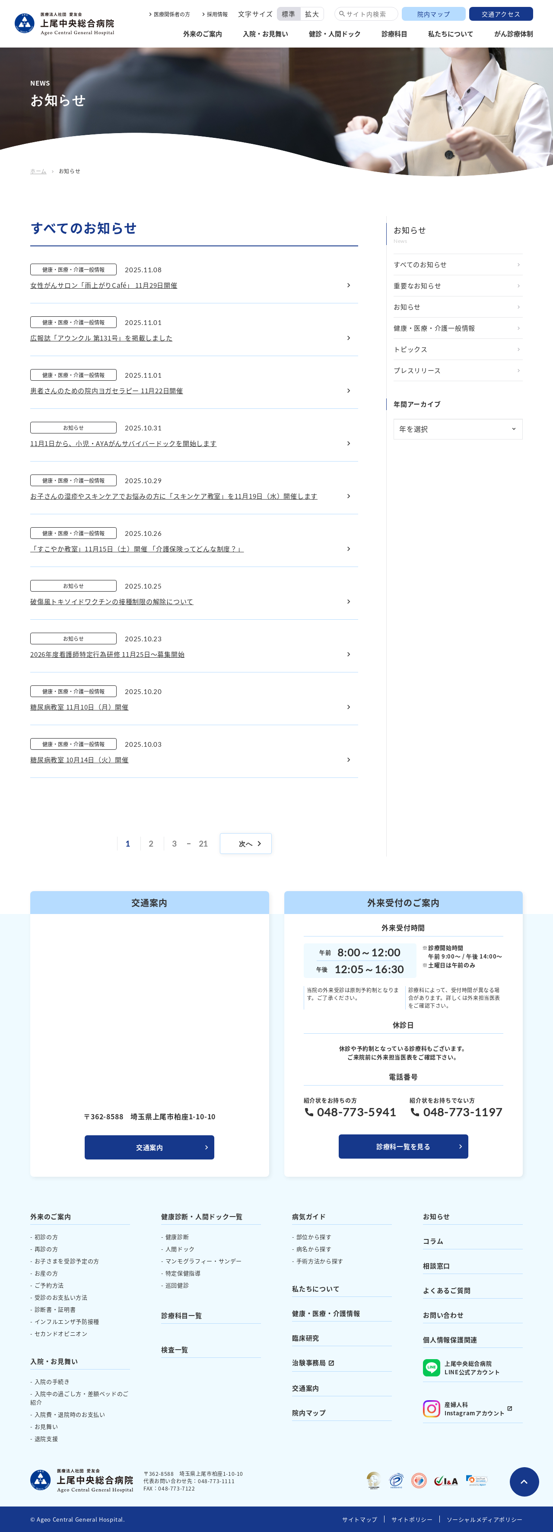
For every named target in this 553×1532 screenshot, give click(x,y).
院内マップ (433, 14)
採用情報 (217, 14)
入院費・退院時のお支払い (70, 1414)
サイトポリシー (412, 1519)
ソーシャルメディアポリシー (485, 1519)
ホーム (38, 171)
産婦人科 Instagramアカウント (464, 1408)
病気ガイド (309, 1216)
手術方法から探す (319, 1261)
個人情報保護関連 (450, 1339)
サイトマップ (360, 1519)
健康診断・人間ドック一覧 (202, 1216)
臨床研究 (305, 1337)
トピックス (411, 349)
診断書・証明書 (55, 1309)
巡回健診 (177, 1285)
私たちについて (451, 33)
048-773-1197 (463, 1112)
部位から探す (314, 1237)
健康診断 (177, 1237)
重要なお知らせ (417, 285)
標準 (289, 13)
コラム (433, 1240)
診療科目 (394, 33)
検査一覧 (174, 1349)
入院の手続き (52, 1381)
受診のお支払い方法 (61, 1297)
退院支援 (46, 1438)
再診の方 (46, 1249)
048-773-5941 (357, 1112)
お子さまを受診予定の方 (67, 1261)
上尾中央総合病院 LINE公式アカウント (461, 1367)
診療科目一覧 (181, 1315)
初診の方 (46, 1237)
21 (203, 843)
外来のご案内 (202, 33)
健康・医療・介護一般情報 (434, 327)
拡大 (312, 13)
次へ (251, 844)
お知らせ (407, 306)
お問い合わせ (443, 1314)
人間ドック (180, 1249)
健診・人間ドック (335, 33)
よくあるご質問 (446, 1290)
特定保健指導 (183, 1273)
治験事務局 (309, 1362)
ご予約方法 (49, 1285)
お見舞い (46, 1426)
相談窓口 (436, 1265)
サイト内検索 (366, 14)
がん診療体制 (513, 33)
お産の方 (46, 1273)
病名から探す (314, 1249)
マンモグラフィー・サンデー (203, 1261)
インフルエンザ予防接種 (67, 1321)
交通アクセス (501, 14)
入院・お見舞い (265, 33)
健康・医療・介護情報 (326, 1313)
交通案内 (149, 1147)
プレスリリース (417, 370)
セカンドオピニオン (61, 1333)
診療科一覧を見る (403, 1146)
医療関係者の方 (172, 14)
